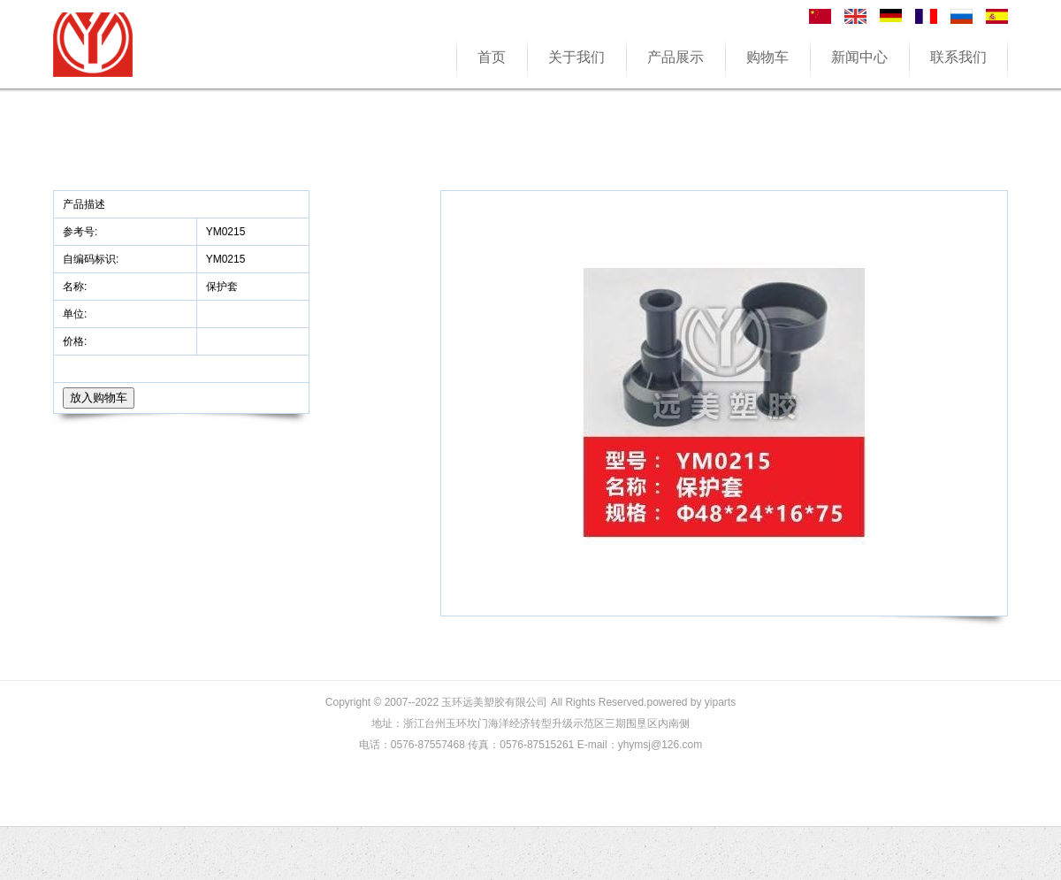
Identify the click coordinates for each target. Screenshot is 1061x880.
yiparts (720, 702)
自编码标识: (90, 259)
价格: (76, 341)
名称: (76, 286)
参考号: (82, 232)
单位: (76, 314)
